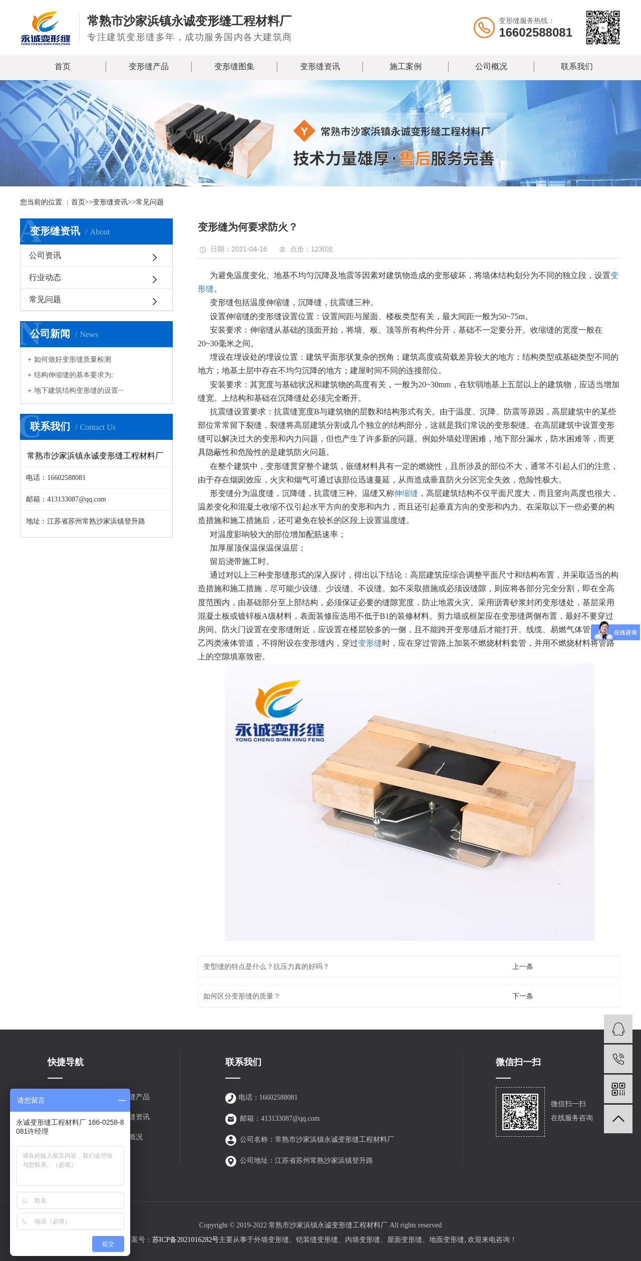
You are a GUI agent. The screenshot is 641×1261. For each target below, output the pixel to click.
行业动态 (45, 277)
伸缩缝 (406, 493)
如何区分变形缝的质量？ (241, 996)
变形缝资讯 (320, 66)
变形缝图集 (234, 66)
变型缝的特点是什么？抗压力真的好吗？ (266, 966)
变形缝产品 (149, 66)
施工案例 (406, 66)
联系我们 (577, 66)
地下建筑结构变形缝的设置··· (79, 390)
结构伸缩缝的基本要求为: (73, 375)
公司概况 (491, 66)
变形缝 (370, 643)
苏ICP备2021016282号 (185, 1239)
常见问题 (150, 202)
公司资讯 (45, 255)
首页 (63, 66)
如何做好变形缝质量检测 (72, 359)
